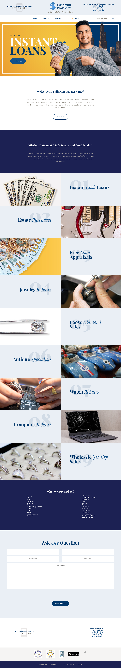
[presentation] (21, 595)
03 (63, 70)
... (85, 18)
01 (57, 70)
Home (35, 18)
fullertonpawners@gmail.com (19, 6)
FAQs (77, 18)
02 (60, 70)
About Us (46, 18)
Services (58, 18)
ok (113, 18)
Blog (68, 18)
